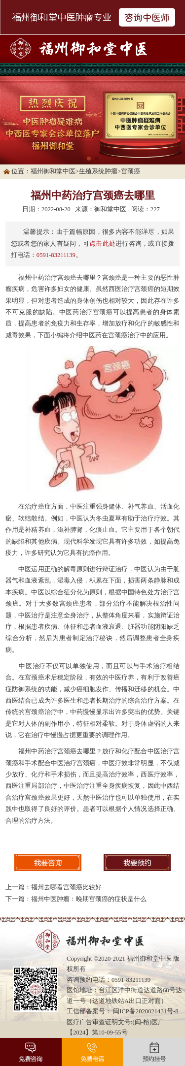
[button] (89, 159)
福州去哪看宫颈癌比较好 (66, 887)
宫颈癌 (130, 171)
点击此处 (102, 243)
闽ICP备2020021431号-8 (145, 1011)
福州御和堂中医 (53, 171)
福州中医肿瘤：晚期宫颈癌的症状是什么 (89, 899)
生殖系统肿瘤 (98, 171)
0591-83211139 (56, 255)
